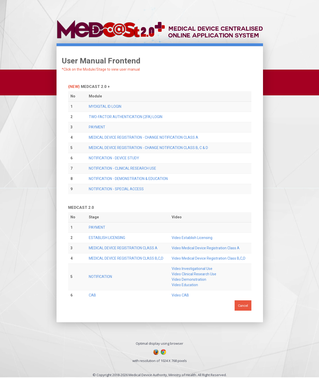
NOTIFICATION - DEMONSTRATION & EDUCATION (128, 179)
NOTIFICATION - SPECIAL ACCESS (116, 189)
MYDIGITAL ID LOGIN (105, 106)
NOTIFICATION (100, 277)
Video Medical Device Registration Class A (206, 248)
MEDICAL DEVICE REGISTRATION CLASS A (123, 248)
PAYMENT (97, 127)
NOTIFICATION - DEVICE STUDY (114, 158)
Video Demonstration (189, 279)
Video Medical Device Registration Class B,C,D (208, 258)
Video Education (185, 285)
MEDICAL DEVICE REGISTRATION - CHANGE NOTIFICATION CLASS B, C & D (148, 148)
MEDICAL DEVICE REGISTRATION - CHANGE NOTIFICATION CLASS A (143, 137)
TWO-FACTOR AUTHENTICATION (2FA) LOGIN (125, 117)
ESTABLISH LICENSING (107, 238)
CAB (92, 295)
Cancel (243, 306)
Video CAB (180, 295)
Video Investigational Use (192, 269)
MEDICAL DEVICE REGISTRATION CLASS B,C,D (126, 258)
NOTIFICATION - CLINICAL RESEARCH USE (122, 168)
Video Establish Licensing (192, 238)
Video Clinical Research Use (194, 274)
